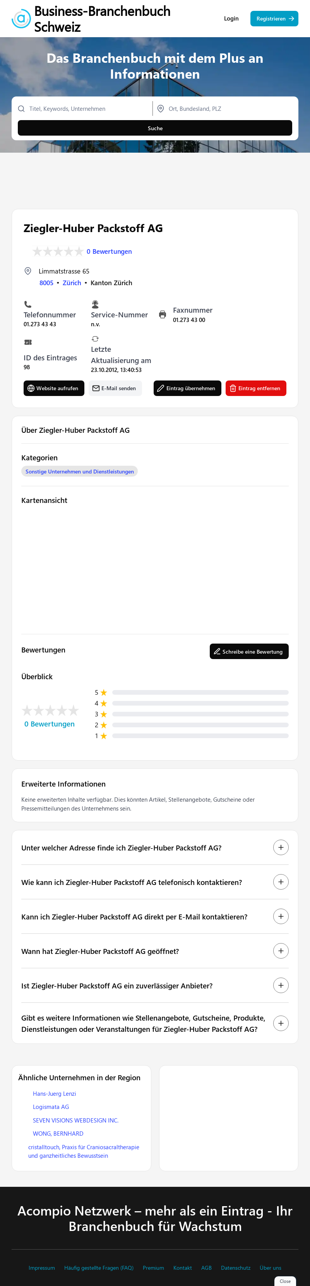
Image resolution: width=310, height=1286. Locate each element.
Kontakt (182, 1268)
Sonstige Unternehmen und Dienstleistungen (80, 471)
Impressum (42, 1268)
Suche (155, 129)
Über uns (270, 1268)
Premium (153, 1268)
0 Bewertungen (109, 250)
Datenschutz (235, 1268)
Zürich (72, 282)
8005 (46, 282)
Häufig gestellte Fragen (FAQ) (99, 1268)
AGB (206, 1268)
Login (231, 19)
